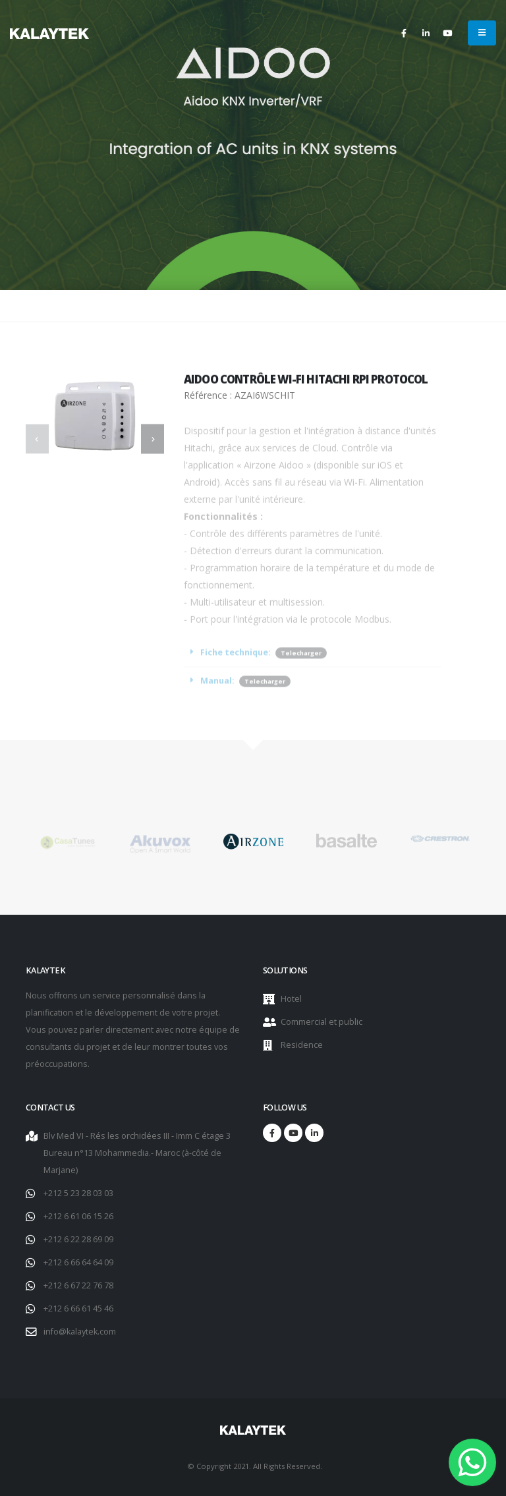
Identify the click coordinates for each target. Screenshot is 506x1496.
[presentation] (37, 439)
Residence (302, 1044)
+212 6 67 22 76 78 (78, 1285)
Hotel (291, 998)
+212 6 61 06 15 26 (78, 1216)
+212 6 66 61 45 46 (78, 1308)
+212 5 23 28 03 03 (78, 1193)
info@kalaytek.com (79, 1331)
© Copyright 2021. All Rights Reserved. (254, 1466)
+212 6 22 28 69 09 (78, 1239)
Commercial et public (321, 1021)
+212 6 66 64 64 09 (78, 1262)
